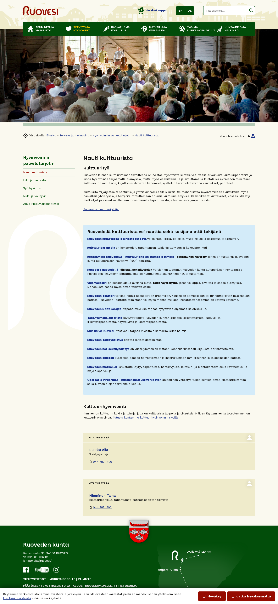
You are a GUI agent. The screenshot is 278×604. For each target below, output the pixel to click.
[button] (251, 10)
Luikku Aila (98, 450)
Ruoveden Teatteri (100, 296)
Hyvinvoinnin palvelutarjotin (111, 135)
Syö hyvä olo (32, 188)
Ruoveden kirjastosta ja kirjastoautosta (117, 239)
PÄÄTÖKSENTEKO (35, 586)
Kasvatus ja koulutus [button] (120, 29)
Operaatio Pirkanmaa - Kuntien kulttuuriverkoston (124, 380)
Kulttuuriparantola (101, 247)
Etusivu (51, 135)
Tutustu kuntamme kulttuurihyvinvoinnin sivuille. (146, 417)
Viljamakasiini (97, 283)
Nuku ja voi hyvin (35, 196)
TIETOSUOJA (127, 586)
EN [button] (180, 10)
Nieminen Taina (102, 495)
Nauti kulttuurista (147, 135)
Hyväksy (212, 596)
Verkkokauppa (152, 10)
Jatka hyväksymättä (251, 596)
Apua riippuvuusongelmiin (41, 204)
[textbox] (225, 10)
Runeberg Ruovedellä (103, 269)
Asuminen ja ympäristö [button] (45, 29)
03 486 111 (41, 557)
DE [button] (190, 10)
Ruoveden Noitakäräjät (104, 309)
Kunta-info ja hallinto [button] (235, 29)
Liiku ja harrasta (34, 180)
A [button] (249, 136)
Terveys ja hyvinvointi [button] (82, 29)
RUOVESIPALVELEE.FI (100, 586)
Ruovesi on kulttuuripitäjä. (101, 209)
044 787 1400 (100, 462)
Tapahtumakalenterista (104, 318)
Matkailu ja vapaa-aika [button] (158, 29)
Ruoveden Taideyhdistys (105, 340)
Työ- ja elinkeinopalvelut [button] (200, 29)
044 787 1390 (100, 507)
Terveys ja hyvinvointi (74, 135)
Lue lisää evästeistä (17, 598)
